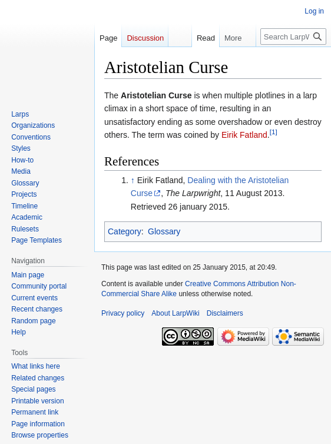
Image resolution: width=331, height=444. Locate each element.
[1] (273, 131)
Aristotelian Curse (156, 95)
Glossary (164, 231)
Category (124, 231)
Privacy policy (122, 313)
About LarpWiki (175, 313)
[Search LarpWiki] (293, 36)
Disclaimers (225, 313)
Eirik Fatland (244, 135)
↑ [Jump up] (133, 180)
